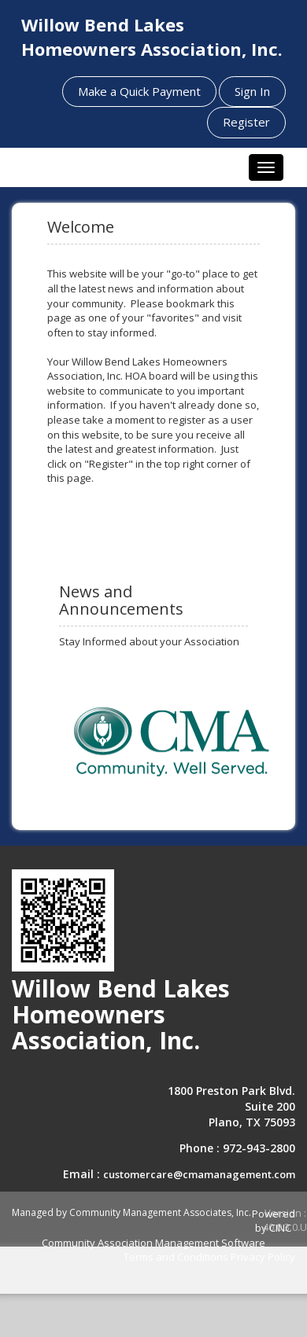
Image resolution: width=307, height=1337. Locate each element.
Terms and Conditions (176, 1257)
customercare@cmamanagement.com (199, 1174)
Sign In (252, 91)
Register (246, 122)
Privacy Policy (263, 1257)
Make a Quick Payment (139, 91)
